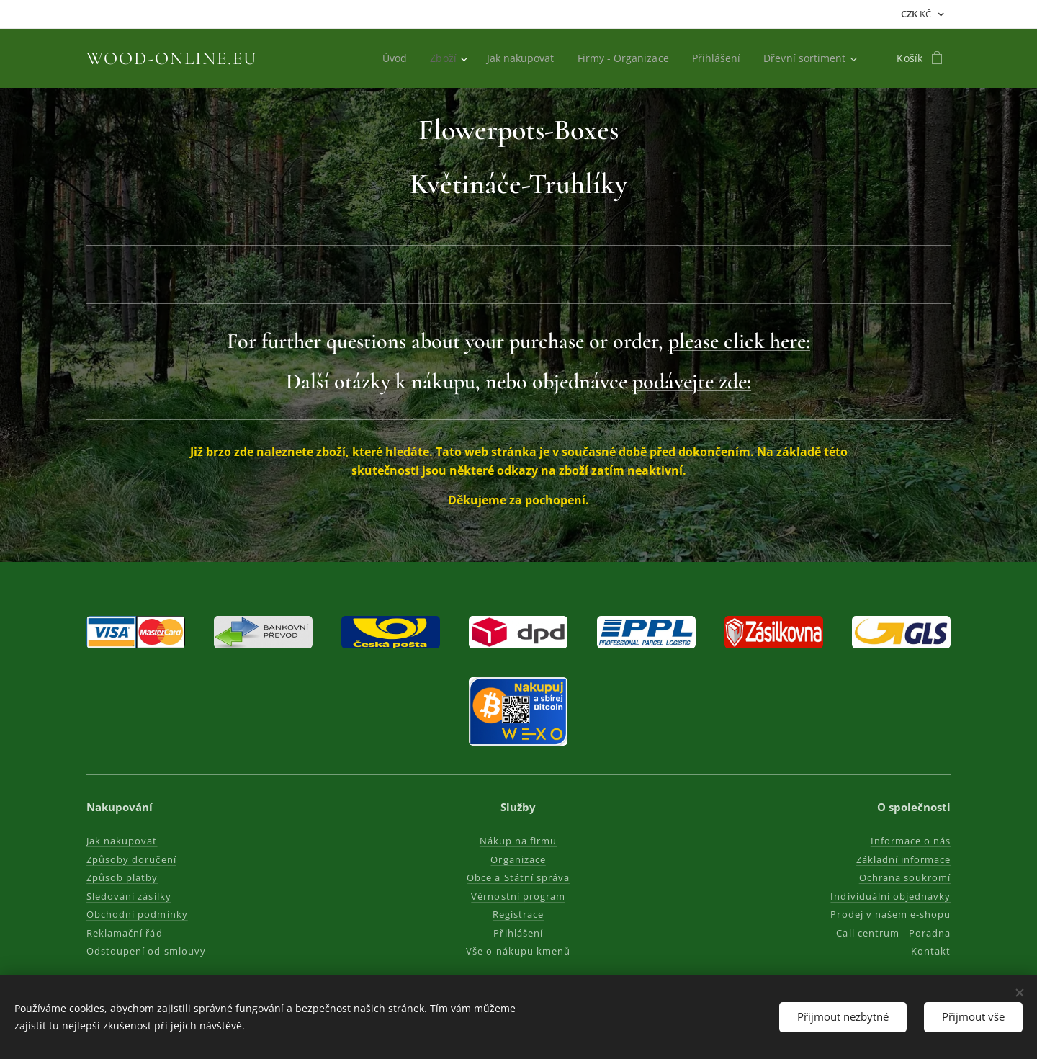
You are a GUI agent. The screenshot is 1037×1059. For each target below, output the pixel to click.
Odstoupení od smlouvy (146, 950)
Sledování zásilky (128, 896)
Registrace (518, 914)
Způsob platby (122, 877)
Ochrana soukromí (904, 877)
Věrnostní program (519, 896)
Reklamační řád (124, 932)
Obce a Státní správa (518, 877)
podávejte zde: (691, 381)
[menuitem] (389, 58)
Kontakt (931, 950)
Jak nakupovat (122, 840)
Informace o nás (910, 840)
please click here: (739, 341)
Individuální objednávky (890, 896)
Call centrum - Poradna (893, 932)
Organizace (518, 859)
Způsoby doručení (131, 859)
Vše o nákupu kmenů (519, 950)
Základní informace (903, 859)
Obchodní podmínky (137, 914)
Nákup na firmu (518, 840)
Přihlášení (518, 932)
